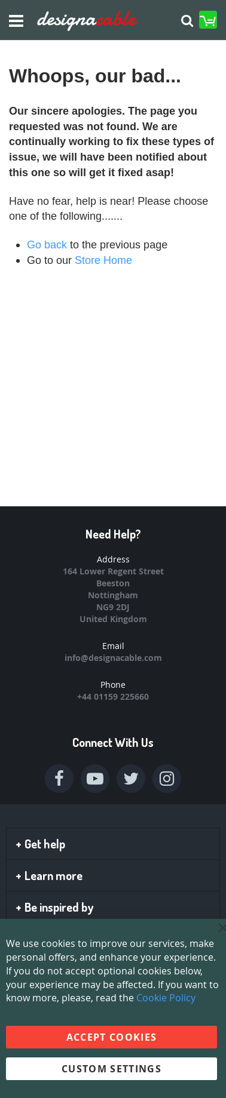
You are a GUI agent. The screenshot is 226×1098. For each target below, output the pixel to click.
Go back (47, 245)
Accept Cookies (111, 1037)
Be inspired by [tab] (54, 907)
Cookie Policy (166, 997)
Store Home (103, 260)
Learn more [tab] (49, 875)
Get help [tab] (40, 843)
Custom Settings (111, 1068)
